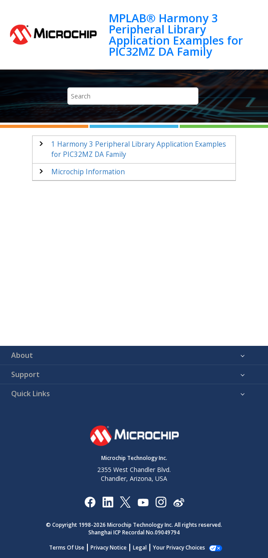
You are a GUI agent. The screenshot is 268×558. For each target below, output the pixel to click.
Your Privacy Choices (179, 547)
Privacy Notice (109, 547)
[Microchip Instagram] (160, 501)
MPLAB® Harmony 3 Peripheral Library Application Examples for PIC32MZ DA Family (176, 34)
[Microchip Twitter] (125, 501)
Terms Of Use (66, 547)
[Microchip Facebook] (89, 501)
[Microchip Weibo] (178, 501)
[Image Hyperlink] (142, 501)
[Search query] (132, 96)
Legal (140, 547)
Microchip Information (88, 171)
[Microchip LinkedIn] (107, 501)
